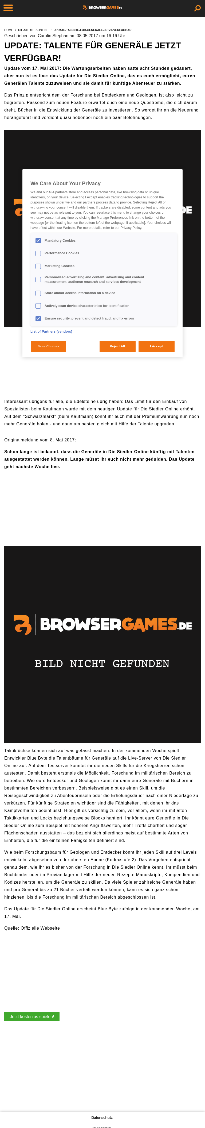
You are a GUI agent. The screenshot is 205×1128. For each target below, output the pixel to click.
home (8, 30)
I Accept (156, 346)
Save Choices (48, 346)
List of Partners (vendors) (51, 331)
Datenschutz (101, 1117)
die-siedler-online (33, 30)
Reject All (117, 346)
